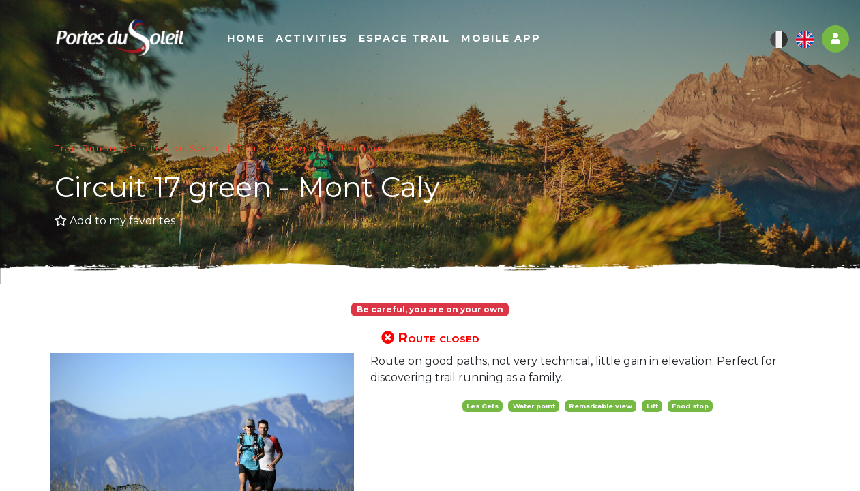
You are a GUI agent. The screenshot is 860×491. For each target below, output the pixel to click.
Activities (316, 39)
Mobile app (506, 39)
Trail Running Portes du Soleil (138, 148)
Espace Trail (409, 39)
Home (250, 39)
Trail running (272, 148)
